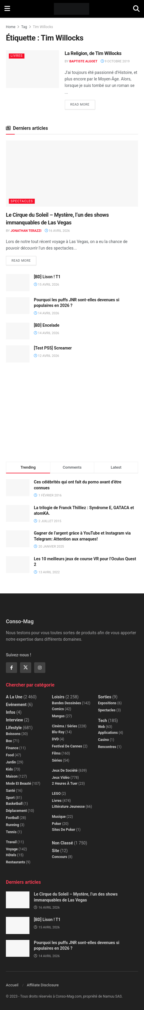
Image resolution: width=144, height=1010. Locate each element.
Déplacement (16, 811)
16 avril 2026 (57, 231)
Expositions (107, 703)
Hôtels (11, 855)
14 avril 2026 (46, 313)
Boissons (13, 734)
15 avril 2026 (46, 285)
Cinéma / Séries (64, 726)
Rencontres (107, 747)
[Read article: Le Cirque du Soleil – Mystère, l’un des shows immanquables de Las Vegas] (72, 173)
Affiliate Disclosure (43, 985)
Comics (58, 709)
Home (10, 27)
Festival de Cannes (67, 746)
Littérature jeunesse (68, 807)
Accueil (12, 985)
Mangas (58, 716)
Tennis (11, 832)
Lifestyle (14, 727)
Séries (57, 760)
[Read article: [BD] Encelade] (17, 331)
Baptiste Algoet (83, 61)
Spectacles (22, 201)
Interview (14, 720)
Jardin (11, 762)
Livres (17, 56)
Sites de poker (63, 830)
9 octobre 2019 (115, 61)
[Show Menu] (7, 9)
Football (12, 818)
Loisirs (58, 697)
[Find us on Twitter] (25, 667)
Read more (82, 103)
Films (56, 753)
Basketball (14, 804)
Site (55, 850)
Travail (11, 842)
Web (101, 727)
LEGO (56, 794)
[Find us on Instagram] (39, 667)
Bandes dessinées (66, 703)
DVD (55, 739)
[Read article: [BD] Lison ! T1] (17, 282)
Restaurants (15, 862)
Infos (10, 712)
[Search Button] (136, 9)
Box (9, 741)
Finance (12, 748)
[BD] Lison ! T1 (47, 276)
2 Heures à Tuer (64, 783)
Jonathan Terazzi (26, 231)
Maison (12, 776)
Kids (9, 769)
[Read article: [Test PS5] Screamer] (17, 353)
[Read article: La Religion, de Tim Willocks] (32, 69)
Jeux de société (64, 770)
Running (12, 825)
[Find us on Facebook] (11, 667)
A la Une (14, 697)
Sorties (104, 697)
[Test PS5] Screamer (53, 348)
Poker (56, 824)
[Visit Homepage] (72, 9)
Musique (59, 817)
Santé (10, 791)
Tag (24, 27)
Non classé (62, 843)
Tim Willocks (43, 27)
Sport (10, 798)
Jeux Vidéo (60, 778)
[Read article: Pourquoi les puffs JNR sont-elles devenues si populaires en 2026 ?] (17, 305)
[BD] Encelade (46, 325)
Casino (103, 740)
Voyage (12, 849)
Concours (59, 857)
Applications (108, 733)
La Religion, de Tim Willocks (93, 53)
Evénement (16, 704)
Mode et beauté (18, 783)
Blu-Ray (58, 732)
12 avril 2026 (46, 356)
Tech (102, 720)
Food (10, 755)
